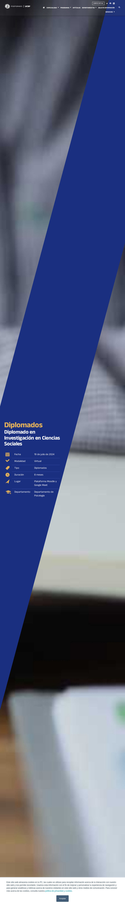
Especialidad (52, 8)
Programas (64, 8)
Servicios (109, 12)
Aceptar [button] (62, 898)
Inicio (43, 9)
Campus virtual (98, 3)
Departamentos (88, 8)
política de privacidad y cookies (58, 891)
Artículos (76, 8)
